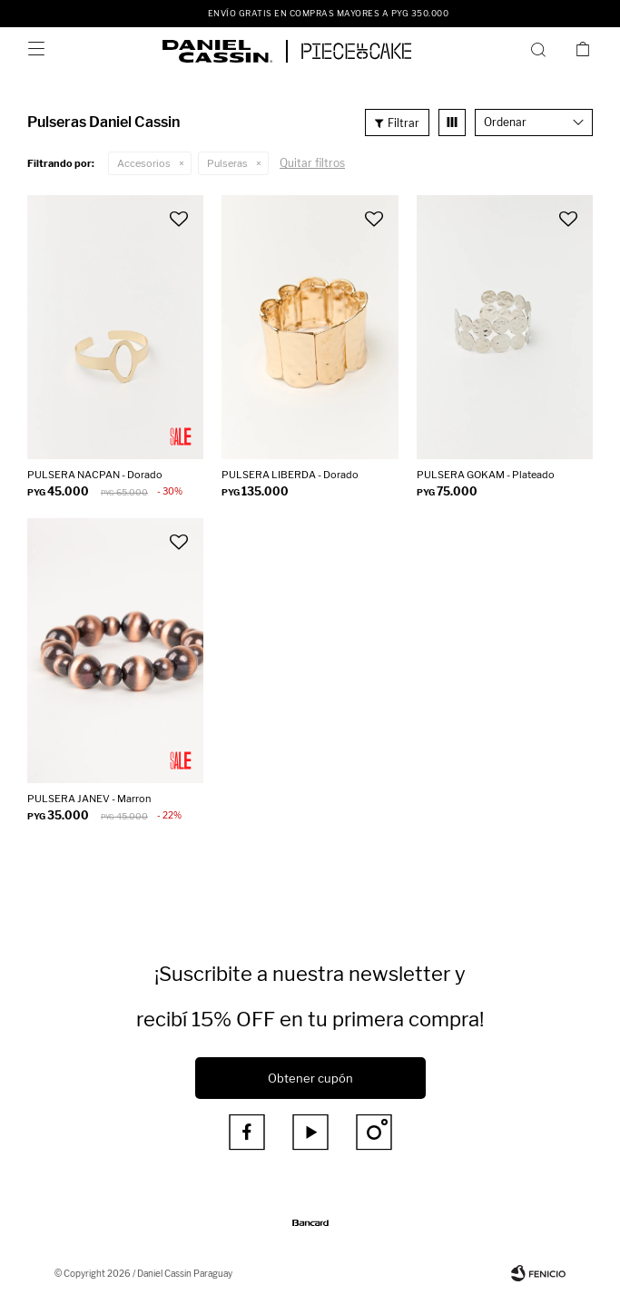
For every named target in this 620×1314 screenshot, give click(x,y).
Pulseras (227, 163)
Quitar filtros (312, 163)
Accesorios (144, 163)
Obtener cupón (310, 1078)
